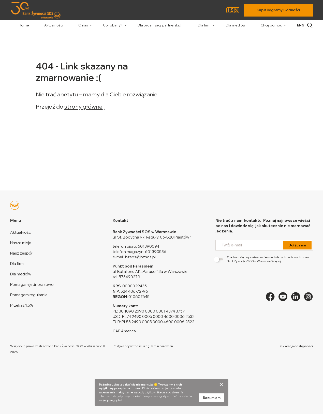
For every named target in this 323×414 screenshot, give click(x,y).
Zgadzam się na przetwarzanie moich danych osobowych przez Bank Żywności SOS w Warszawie (262, 259)
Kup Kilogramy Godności (278, 10)
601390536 (155, 251)
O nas (83, 25)
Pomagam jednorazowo (32, 284)
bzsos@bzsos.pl (140, 257)
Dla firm (204, 25)
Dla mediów (235, 25)
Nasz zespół (21, 253)
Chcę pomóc (271, 25)
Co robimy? (112, 25)
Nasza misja (20, 242)
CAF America (124, 331)
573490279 (129, 276)
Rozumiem (212, 398)
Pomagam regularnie (29, 294)
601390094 (148, 246)
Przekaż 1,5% (21, 305)
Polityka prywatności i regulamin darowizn (143, 346)
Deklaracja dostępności (295, 346)
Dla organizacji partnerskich (160, 25)
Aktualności (53, 25)
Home (24, 25)
